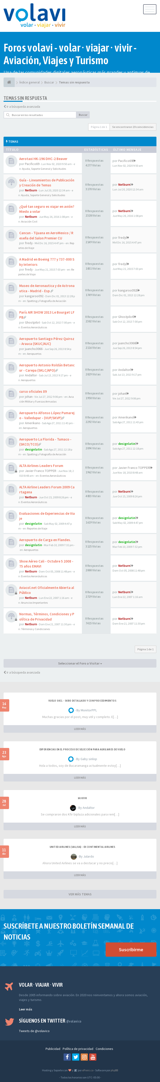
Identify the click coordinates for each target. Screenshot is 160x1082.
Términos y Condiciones (35, 629)
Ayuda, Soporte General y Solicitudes (44, 168)
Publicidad (53, 1049)
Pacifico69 (32, 164)
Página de (99, 127)
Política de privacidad (78, 1049)
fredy (29, 243)
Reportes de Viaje (37, 528)
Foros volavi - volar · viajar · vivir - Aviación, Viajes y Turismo (70, 54)
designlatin (33, 449)
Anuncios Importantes (34, 602)
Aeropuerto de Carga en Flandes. (45, 540)
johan (29, 396)
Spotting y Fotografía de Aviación (46, 301)
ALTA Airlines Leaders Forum (41, 465)
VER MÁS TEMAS (80, 894)
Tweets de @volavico (34, 1031)
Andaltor (31, 375)
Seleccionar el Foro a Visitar (80, 663)
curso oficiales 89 (33, 391)
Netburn (31, 190)
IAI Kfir (82, 798)
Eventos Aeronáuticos (34, 327)
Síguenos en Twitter (50, 1021)
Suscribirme (131, 949)
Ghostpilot (32, 322)
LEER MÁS (80, 729)
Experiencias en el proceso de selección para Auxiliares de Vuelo (82, 749)
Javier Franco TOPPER (40, 471)
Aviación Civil (29, 221)
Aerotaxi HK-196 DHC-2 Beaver (43, 158)
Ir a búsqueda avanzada (23, 106)
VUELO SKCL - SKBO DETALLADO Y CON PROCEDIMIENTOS (82, 700)
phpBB (114, 1070)
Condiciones (104, 1049)
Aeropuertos (34, 353)
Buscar (83, 114)
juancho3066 (33, 349)
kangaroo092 (34, 296)
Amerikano (32, 423)
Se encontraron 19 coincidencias (133, 127)
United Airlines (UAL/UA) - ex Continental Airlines (82, 847)
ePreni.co (87, 1070)
